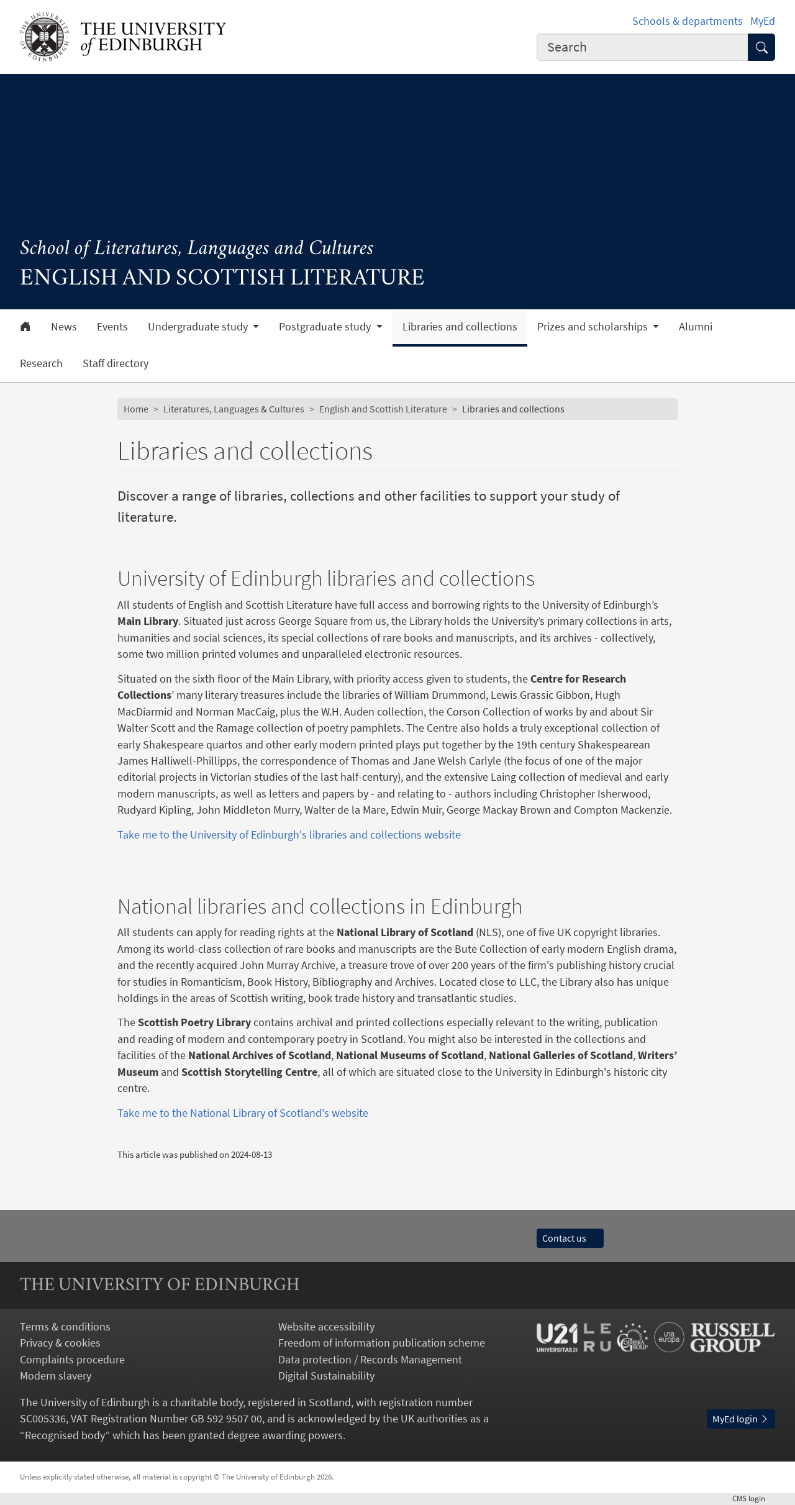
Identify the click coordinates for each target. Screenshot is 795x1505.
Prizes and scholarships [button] (593, 327)
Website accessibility (326, 1327)
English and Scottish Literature (383, 409)
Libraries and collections (459, 327)
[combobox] (642, 47)
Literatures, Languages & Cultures (233, 409)
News (64, 327)
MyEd (762, 21)
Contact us (570, 1238)
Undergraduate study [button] (199, 327)
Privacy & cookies (60, 1343)
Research (41, 363)
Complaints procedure (72, 1359)
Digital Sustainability (326, 1376)
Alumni (695, 327)
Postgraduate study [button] (326, 327)
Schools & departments (687, 21)
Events (112, 327)
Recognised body (65, 1435)
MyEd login (741, 1419)
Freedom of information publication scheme (381, 1343)
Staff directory (115, 363)
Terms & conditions (65, 1327)
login (753, 1498)
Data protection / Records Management (370, 1359)
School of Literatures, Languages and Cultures (197, 249)
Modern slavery (55, 1376)
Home (136, 409)
